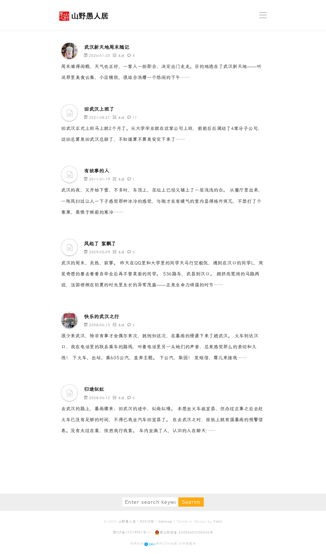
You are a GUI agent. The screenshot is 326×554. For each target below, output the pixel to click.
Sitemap (165, 521)
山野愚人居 (127, 521)
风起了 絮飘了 (104, 243)
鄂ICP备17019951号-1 (131, 532)
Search (191, 502)
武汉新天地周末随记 (112, 46)
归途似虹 (96, 388)
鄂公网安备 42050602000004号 (184, 532)
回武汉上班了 (103, 108)
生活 (122, 56)
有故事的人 (100, 170)
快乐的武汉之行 (106, 316)
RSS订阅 (147, 521)
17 (136, 117)
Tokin (217, 521)
